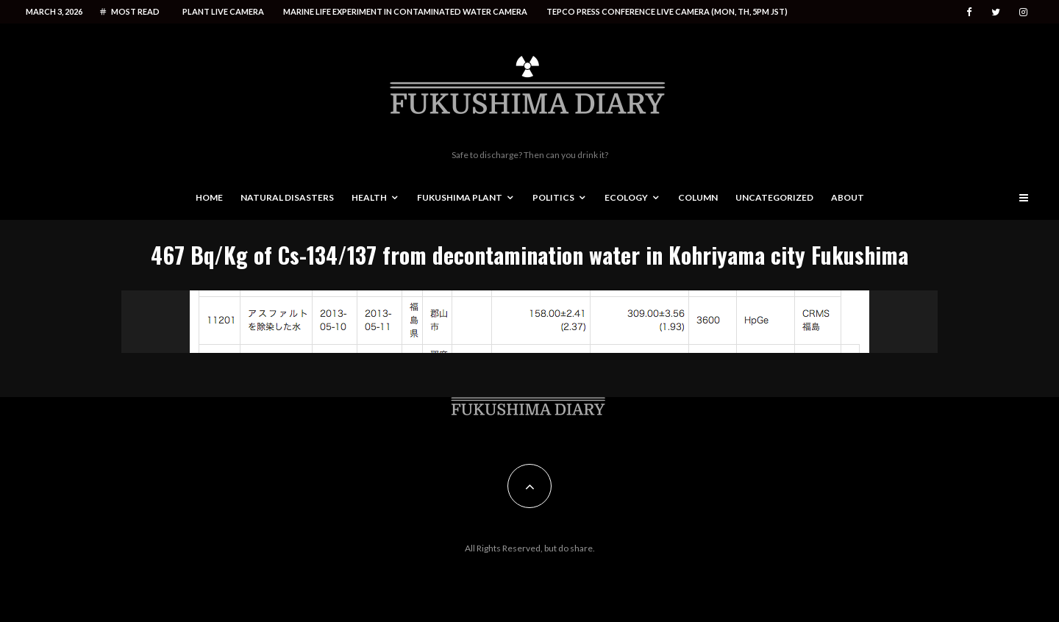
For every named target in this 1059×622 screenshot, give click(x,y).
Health (369, 197)
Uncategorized (774, 197)
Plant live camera (223, 11)
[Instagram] (1023, 12)
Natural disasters (287, 197)
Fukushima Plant (459, 197)
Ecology (626, 197)
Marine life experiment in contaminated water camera (405, 11)
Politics (553, 197)
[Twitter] (996, 12)
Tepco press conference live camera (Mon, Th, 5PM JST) (667, 11)
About (847, 197)
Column (698, 197)
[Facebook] (969, 12)
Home (209, 197)
